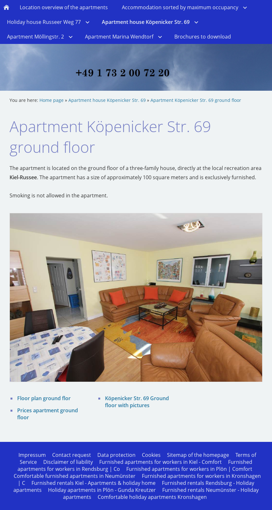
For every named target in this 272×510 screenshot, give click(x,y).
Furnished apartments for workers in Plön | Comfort (189, 468)
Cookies (151, 454)
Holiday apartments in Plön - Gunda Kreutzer (102, 489)
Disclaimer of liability (68, 461)
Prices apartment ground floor (47, 414)
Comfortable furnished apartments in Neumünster (75, 475)
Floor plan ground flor (44, 398)
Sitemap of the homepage (198, 454)
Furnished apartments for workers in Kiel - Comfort (160, 461)
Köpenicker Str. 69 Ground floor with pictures (137, 402)
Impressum (32, 454)
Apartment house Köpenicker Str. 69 (107, 100)
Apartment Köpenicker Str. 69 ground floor (195, 100)
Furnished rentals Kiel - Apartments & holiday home (93, 482)
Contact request (71, 454)
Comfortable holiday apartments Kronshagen (152, 496)
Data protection (116, 454)
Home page (51, 100)
